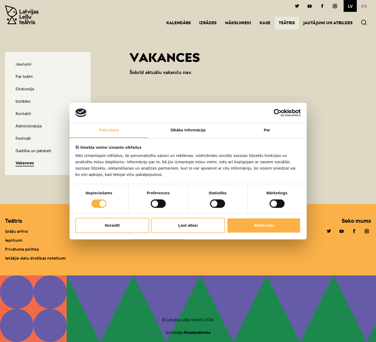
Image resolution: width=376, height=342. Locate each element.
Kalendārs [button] (178, 23)
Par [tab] (267, 130)
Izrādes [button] (208, 23)
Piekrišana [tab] (109, 130)
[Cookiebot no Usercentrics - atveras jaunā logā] (278, 113)
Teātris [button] (289, 22)
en (364, 6)
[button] (364, 23)
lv (350, 6)
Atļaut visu (264, 225)
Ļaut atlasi (188, 225)
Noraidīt (112, 225)
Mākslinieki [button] (238, 23)
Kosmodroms (197, 332)
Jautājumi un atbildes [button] (328, 23)
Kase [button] (265, 23)
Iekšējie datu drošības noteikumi (35, 258)
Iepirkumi (13, 240)
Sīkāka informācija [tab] (188, 130)
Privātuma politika (22, 249)
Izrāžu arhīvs (16, 231)
